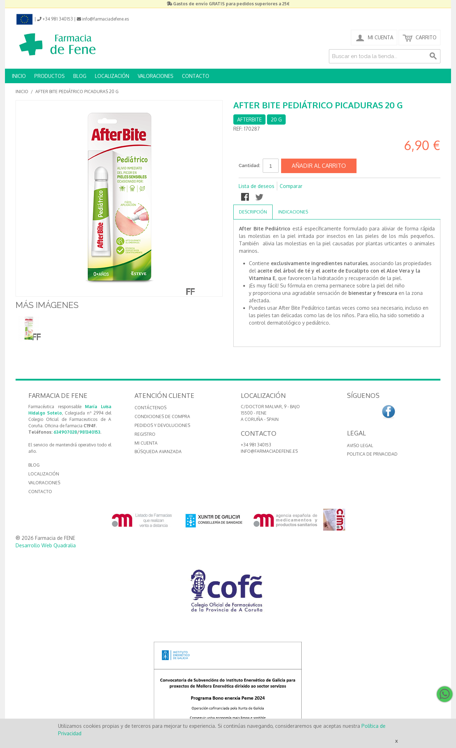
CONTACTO (195, 76)
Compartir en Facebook (245, 197)
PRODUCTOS (49, 76)
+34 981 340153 (256, 444)
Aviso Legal (360, 445)
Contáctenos (150, 407)
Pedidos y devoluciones (162, 425)
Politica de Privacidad (372, 454)
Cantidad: (249, 165)
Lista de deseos (256, 186)
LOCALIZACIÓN (112, 76)
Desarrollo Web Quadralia (46, 545)
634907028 (65, 432)
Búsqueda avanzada (158, 451)
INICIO (19, 76)
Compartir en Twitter (259, 197)
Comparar (291, 186)
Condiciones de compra (162, 416)
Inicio (22, 91)
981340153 (89, 432)
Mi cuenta (146, 443)
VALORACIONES (155, 76)
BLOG (79, 76)
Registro (145, 434)
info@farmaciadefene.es (269, 451)
